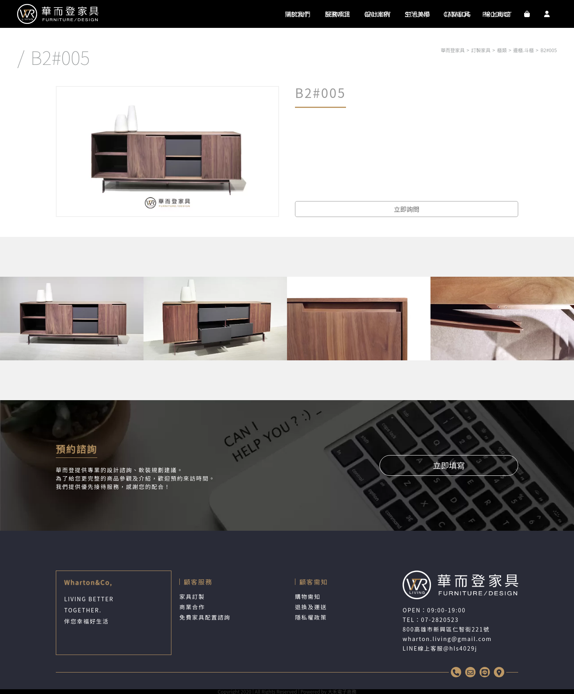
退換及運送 (311, 607)
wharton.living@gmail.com (447, 639)
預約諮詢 (76, 448)
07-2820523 (440, 620)
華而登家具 (453, 50)
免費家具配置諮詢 (204, 617)
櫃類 (502, 50)
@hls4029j (460, 648)
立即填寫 (449, 465)
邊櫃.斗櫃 (523, 50)
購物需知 (307, 596)
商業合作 (192, 607)
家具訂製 (192, 596)
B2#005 (549, 50)
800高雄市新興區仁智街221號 (446, 629)
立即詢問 (406, 209)
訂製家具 (480, 50)
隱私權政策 (311, 617)
